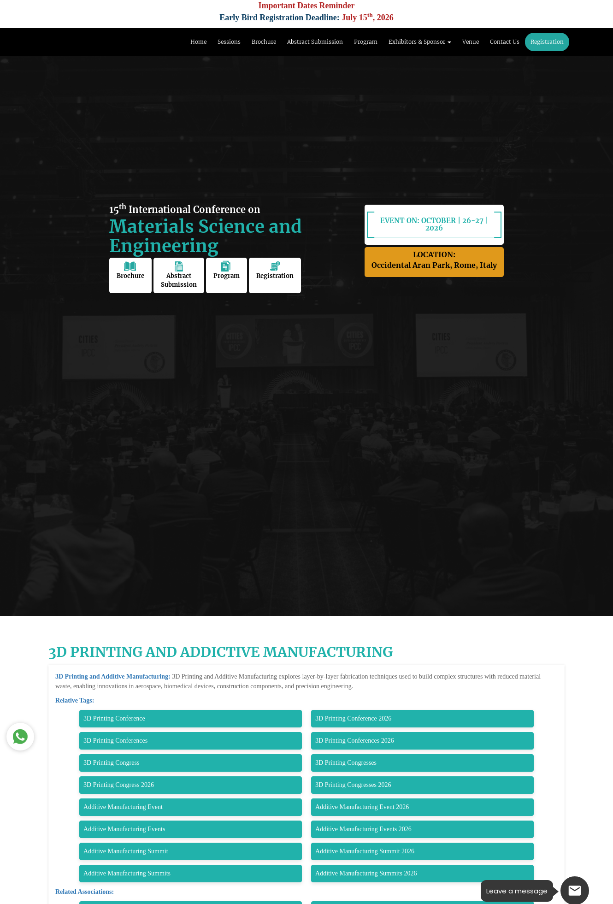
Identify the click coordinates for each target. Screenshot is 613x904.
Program (365, 41)
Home (198, 41)
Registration (547, 41)
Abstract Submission (315, 41)
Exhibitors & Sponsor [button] (420, 41)
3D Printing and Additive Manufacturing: (113, 676)
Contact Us (504, 41)
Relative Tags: (74, 700)
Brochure (264, 41)
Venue (470, 41)
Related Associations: (84, 891)
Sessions (229, 41)
